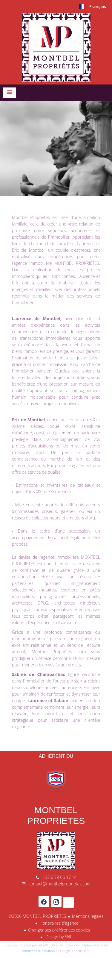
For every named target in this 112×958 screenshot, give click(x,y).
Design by (59, 937)
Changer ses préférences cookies (59, 930)
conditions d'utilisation (38, 950)
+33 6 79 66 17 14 (59, 877)
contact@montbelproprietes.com (60, 884)
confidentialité (89, 945)
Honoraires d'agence (58, 923)
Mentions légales (87, 916)
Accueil (56, 47)
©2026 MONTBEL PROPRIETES (37, 916)
